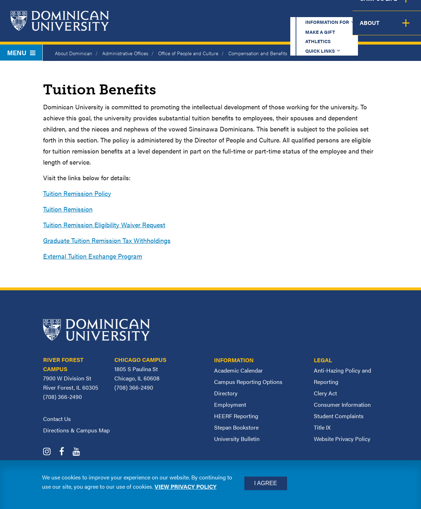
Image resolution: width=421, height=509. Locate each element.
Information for (191, 12)
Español (377, 12)
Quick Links (330, 12)
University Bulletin (237, 439)
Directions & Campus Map (76, 430)
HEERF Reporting (236, 416)
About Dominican (73, 53)
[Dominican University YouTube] (80, 452)
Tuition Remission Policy (77, 193)
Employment (230, 404)
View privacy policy (186, 486)
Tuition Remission (68, 208)
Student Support (310, 28)
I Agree (265, 483)
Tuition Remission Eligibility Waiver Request (104, 224)
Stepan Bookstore (236, 427)
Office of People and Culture (188, 53)
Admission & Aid (247, 28)
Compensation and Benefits (257, 53)
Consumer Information (342, 404)
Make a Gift (247, 12)
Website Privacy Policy (342, 439)
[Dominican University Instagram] (50, 452)
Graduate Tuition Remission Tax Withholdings (107, 240)
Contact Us (57, 419)
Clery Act (325, 393)
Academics (195, 28)
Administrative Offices (125, 53)
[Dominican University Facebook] (65, 452)
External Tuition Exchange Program (92, 255)
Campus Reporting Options (248, 382)
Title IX (322, 427)
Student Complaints (339, 416)
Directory (226, 393)
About (406, 28)
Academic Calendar (238, 370)
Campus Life (366, 28)
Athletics (289, 12)
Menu (21, 52)
